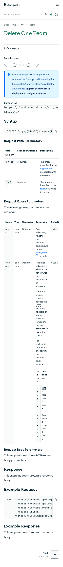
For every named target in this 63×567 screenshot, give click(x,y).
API (44, 291)
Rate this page (11, 58)
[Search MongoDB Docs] (46, 14)
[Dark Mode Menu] (56, 14)
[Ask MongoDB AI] (51, 14)
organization (46, 168)
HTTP (38, 305)
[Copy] (55, 131)
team (43, 188)
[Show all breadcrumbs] (22, 24)
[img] (6, 65)
